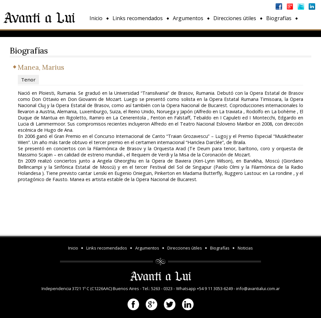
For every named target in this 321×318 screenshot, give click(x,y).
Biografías (278, 18)
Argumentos (188, 18)
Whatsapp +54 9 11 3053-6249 (204, 288)
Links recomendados (138, 18)
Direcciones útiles (234, 18)
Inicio (95, 18)
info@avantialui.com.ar (258, 288)
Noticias (99, 33)
